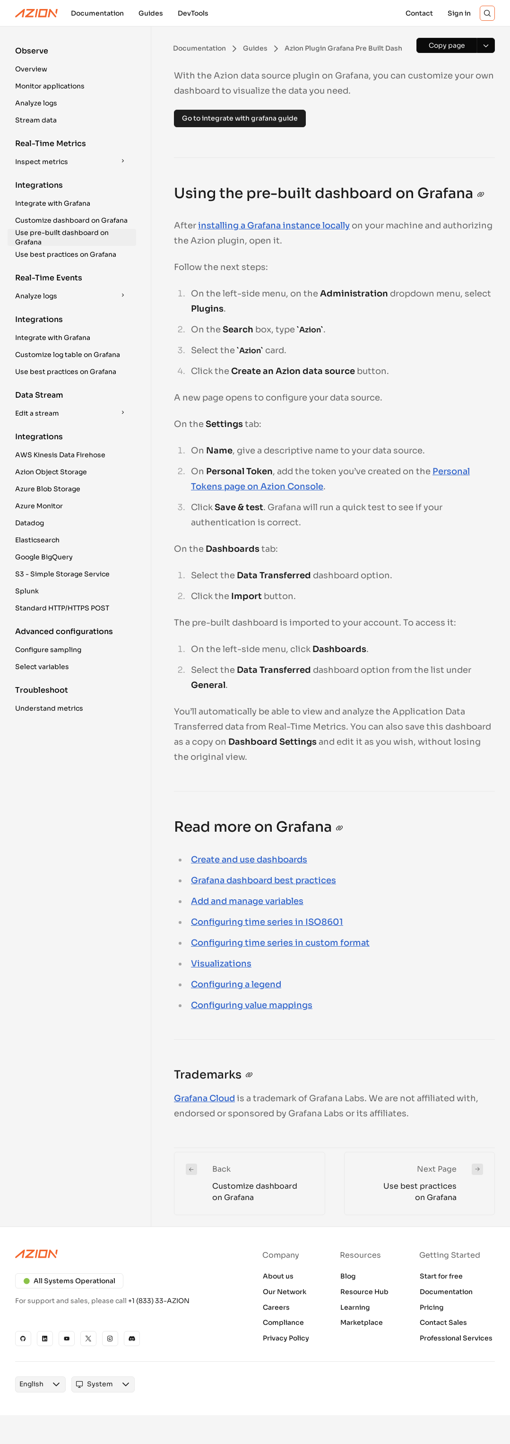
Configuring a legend (236, 984)
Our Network (284, 1291)
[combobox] (31, 1384)
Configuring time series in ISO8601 (267, 922)
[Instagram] (110, 1338)
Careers (276, 1307)
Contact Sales (443, 1322)
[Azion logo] (123, 1254)
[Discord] (132, 1338)
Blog (348, 1276)
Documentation (446, 1291)
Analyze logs (36, 103)
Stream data (36, 120)
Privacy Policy (286, 1338)
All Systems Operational (69, 1281)
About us (278, 1276)
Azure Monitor (39, 506)
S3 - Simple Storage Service (62, 574)
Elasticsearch (37, 540)
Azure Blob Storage (47, 489)
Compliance (283, 1322)
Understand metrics (49, 708)
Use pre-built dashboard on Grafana (62, 237)
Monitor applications (50, 86)
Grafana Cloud (204, 1098)
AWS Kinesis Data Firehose (60, 455)
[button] (72, 61)
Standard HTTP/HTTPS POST (62, 608)
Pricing (432, 1307)
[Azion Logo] (36, 13)
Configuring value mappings (251, 1005)
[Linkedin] (45, 1338)
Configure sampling (48, 649)
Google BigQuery (44, 557)
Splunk (27, 591)
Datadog (29, 523)
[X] (88, 1338)
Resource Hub (364, 1291)
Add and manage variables (247, 901)
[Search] (487, 13)
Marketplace (361, 1322)
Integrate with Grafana (52, 203)
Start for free (441, 1276)
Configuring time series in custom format (280, 943)
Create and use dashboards (249, 859)
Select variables (42, 666)
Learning (355, 1307)
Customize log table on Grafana (67, 354)
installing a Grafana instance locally (274, 225)
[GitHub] (23, 1338)
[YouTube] (67, 1338)
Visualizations (221, 963)
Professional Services (456, 1338)
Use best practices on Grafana (65, 254)
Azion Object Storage (51, 472)
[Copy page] (446, 45)
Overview (31, 69)
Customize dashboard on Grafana (71, 220)
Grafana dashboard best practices (263, 880)
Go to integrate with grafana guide (240, 118)
